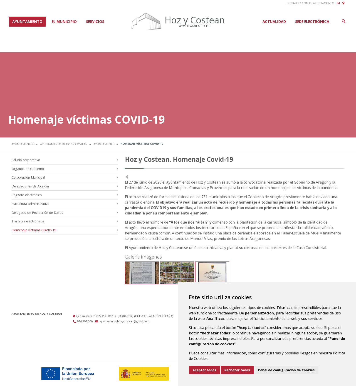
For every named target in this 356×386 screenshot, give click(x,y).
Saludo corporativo (26, 160)
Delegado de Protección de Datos (37, 212)
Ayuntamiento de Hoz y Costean (63, 144)
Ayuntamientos (23, 144)
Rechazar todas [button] (237, 370)
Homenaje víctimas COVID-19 (34, 230)
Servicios (95, 21)
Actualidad (274, 21)
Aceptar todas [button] (204, 370)
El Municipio (64, 21)
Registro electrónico (27, 195)
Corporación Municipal (28, 177)
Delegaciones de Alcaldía (30, 186)
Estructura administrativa (30, 204)
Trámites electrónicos (28, 221)
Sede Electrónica (312, 21)
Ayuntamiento (27, 21)
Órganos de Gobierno (28, 169)
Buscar (343, 21)
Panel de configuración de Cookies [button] (286, 370)
